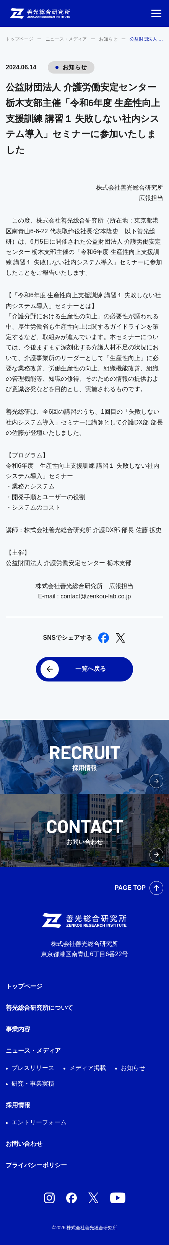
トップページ (19, 39)
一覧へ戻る (90, 668)
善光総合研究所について (39, 1007)
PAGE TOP (130, 888)
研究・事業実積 (32, 1083)
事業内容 (18, 1029)
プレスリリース (32, 1068)
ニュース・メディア (66, 39)
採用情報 (18, 1105)
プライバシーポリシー (36, 1165)
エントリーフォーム (39, 1122)
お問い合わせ (24, 1143)
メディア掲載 (87, 1068)
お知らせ (108, 39)
